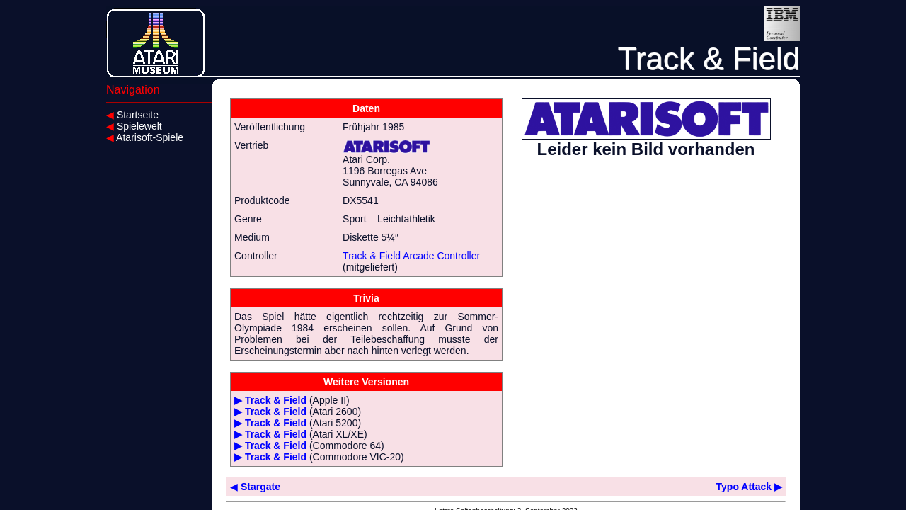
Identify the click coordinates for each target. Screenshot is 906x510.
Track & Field (275, 400)
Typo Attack (749, 486)
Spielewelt (134, 126)
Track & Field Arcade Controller (411, 255)
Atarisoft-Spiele (144, 137)
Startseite (132, 114)
